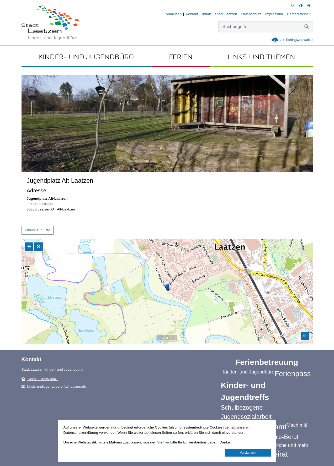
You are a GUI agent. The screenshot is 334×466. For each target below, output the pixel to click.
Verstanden (248, 452)
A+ (293, 5)
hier (166, 442)
